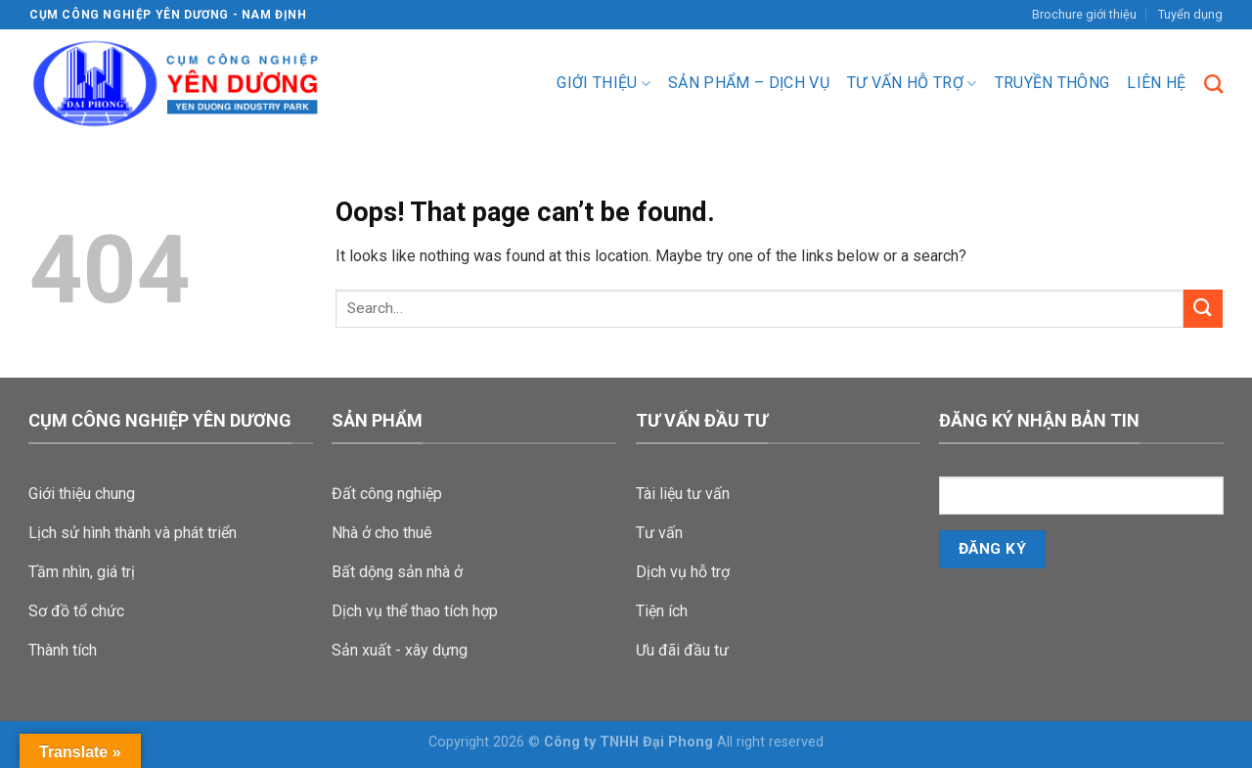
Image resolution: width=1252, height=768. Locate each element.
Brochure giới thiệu (1084, 14)
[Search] (1213, 84)
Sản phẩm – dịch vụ (748, 82)
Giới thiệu (603, 83)
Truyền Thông (1052, 82)
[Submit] (1203, 309)
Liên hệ (1156, 82)
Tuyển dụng (1190, 14)
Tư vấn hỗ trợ (912, 83)
